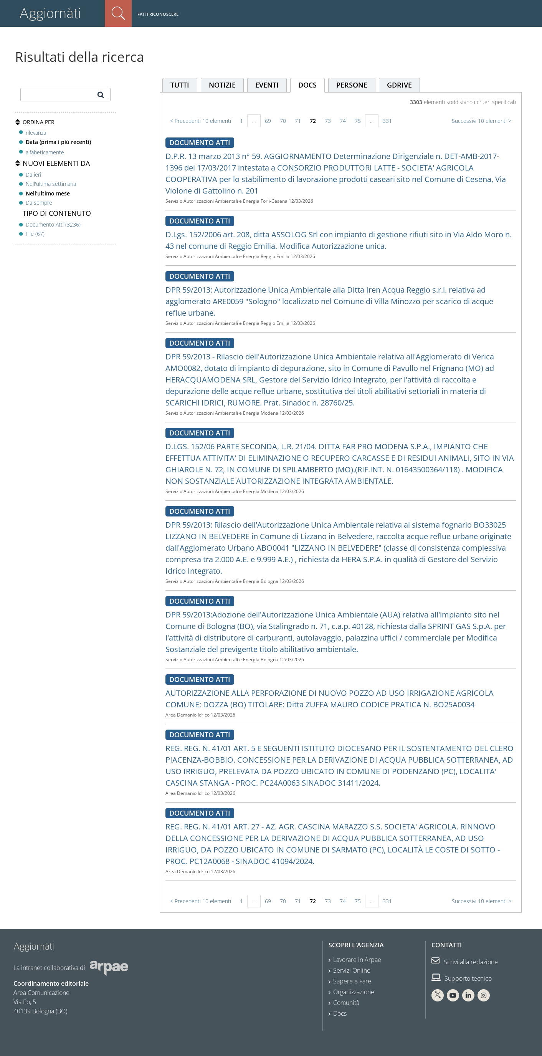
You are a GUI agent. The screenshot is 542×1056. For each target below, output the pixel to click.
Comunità (346, 1002)
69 (268, 120)
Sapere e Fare (352, 981)
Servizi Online (351, 970)
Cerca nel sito (118, 13)
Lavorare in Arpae (357, 959)
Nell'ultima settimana (51, 183)
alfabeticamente (45, 152)
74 (343, 120)
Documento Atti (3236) (53, 224)
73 (328, 120)
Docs (340, 1013)
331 (387, 120)
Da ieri (33, 174)
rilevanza (36, 132)
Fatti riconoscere (157, 14)
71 (298, 120)
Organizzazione (353, 992)
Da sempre (39, 202)
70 (283, 120)
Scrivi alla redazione (464, 962)
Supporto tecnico (461, 978)
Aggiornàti (50, 13)
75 (358, 120)
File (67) (35, 233)
